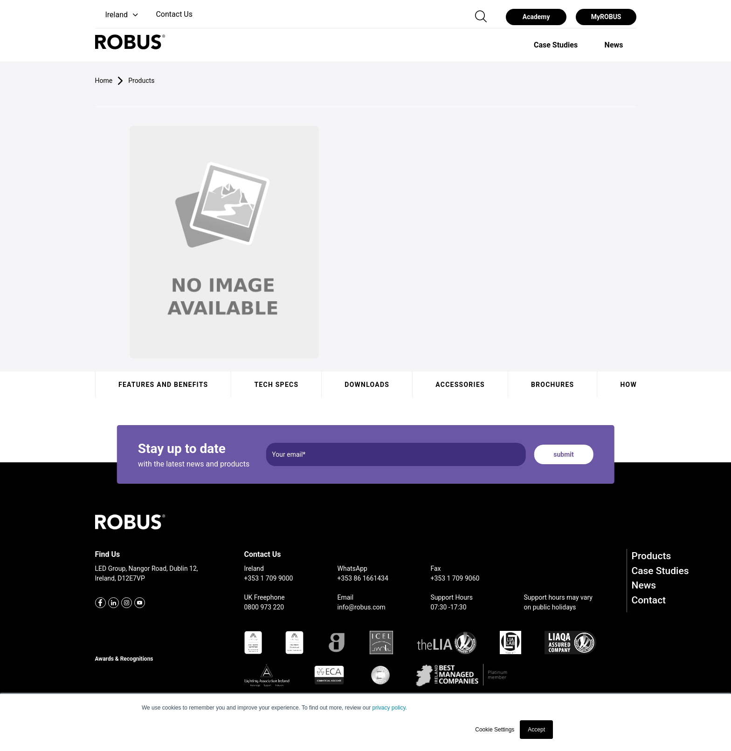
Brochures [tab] (552, 384)
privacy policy (388, 707)
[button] (117, 15)
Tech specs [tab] (276, 384)
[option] (555, 44)
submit (563, 454)
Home (104, 80)
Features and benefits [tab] (163, 384)
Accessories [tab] (460, 384)
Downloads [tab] (367, 384)
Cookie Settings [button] (494, 729)
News (644, 585)
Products (651, 556)
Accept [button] (536, 729)
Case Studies (660, 570)
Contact (649, 600)
